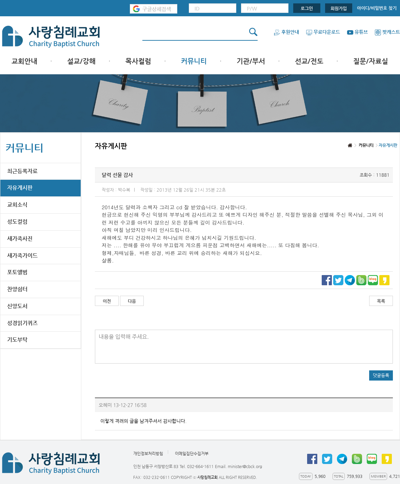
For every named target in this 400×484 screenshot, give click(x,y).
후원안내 (286, 32)
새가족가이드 (22, 255)
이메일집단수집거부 (191, 453)
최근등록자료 (22, 171)
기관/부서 (251, 61)
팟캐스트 (387, 32)
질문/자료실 (370, 61)
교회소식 (17, 204)
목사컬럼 (138, 61)
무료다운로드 (323, 32)
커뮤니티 (194, 61)
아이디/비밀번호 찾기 (377, 8)
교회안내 (24, 61)
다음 (132, 301)
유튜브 (357, 32)
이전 (107, 301)
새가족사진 (20, 238)
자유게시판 (20, 188)
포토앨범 (17, 272)
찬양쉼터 (17, 289)
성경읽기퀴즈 (22, 323)
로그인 (307, 8)
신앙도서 (17, 306)
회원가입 (339, 8)
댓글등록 (381, 375)
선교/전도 (309, 61)
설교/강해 (81, 61)
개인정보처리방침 (148, 453)
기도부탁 (17, 339)
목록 (381, 301)
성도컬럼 (17, 221)
